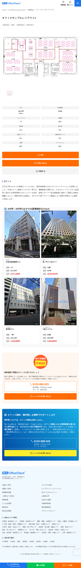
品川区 (38, 541)
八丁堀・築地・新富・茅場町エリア (14, 524)
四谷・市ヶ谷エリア (9, 530)
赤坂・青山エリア (67, 527)
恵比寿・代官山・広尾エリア (58, 530)
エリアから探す (47, 485)
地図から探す (6, 488)
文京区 (52, 541)
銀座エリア (56, 524)
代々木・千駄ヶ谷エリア (37, 530)
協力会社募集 (6, 511)
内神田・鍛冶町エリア (9, 521)
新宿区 (25, 541)
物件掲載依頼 (46, 507)
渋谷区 (31, 541)
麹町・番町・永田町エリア (46, 521)
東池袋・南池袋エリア (31, 532)
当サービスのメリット (49, 492)
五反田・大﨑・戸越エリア (51, 532)
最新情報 (5, 500)
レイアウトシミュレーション (16, 9)
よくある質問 (6, 503)
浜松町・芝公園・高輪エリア (48, 527)
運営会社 (5, 507)
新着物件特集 (6, 492)
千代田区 (5, 541)
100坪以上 (31, 9)
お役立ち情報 (46, 500)
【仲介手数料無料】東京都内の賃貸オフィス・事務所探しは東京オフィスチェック (41, 554)
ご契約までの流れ (8, 496)
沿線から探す (6, 485)
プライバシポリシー (48, 511)
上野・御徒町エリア (69, 532)
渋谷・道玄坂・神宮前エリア (12, 532)
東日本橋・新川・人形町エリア (39, 524)
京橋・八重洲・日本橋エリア (67, 521)
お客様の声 (45, 496)
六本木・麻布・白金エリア (11, 527)
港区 (18, 541)
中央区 (13, 541)
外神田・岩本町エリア (27, 521)
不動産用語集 (46, 503)
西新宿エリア (22, 530)
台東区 (45, 541)
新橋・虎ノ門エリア (29, 527)
